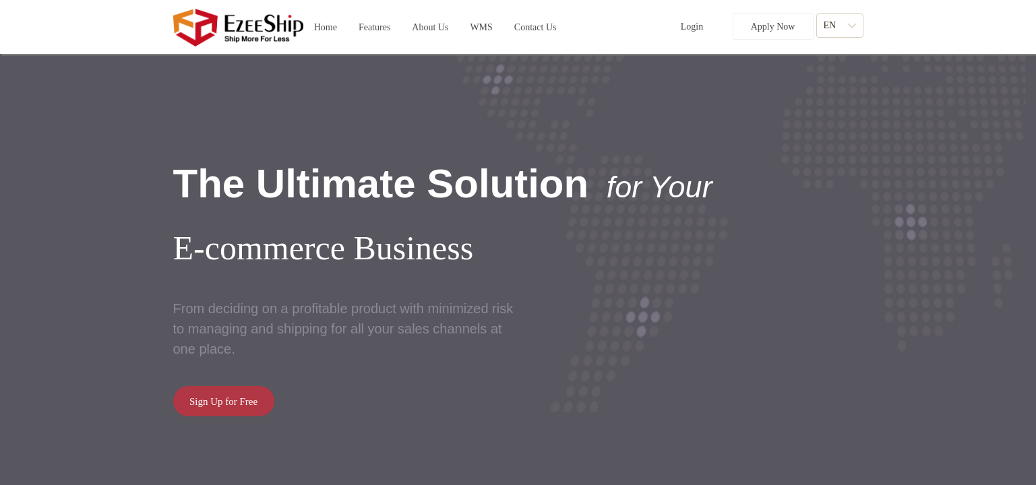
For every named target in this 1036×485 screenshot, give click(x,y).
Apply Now (773, 27)
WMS (481, 24)
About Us (430, 24)
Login (692, 27)
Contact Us (535, 24)
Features (374, 24)
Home (325, 24)
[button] (374, 27)
